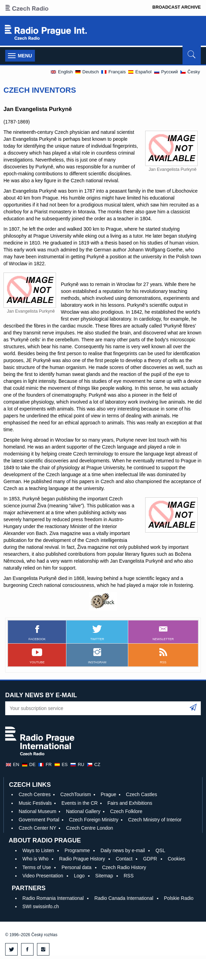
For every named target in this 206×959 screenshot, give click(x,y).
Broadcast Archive (176, 7)
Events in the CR (80, 803)
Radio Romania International (53, 898)
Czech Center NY (37, 828)
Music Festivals (35, 803)
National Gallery (83, 811)
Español (140, 71)
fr (45, 764)
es (61, 764)
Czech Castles (141, 794)
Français (113, 71)
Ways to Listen (38, 850)
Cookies (176, 858)
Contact (124, 858)
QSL (160, 850)
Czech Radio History (124, 867)
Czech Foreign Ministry (93, 819)
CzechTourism (75, 794)
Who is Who (35, 858)
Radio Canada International (123, 898)
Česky (190, 71)
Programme (77, 850)
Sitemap (104, 875)
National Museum (37, 811)
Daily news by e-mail (123, 850)
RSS (129, 875)
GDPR (150, 858)
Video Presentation (42, 875)
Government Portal (39, 819)
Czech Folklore (126, 811)
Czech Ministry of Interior (155, 819)
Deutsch (87, 71)
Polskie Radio (179, 898)
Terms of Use (36, 867)
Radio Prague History (82, 858)
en (12, 764)
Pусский (165, 71)
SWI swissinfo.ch (40, 906)
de (28, 764)
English (61, 71)
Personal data (76, 867)
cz (93, 764)
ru (77, 764)
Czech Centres (35, 794)
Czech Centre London (89, 828)
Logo (79, 875)
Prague (108, 794)
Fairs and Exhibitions (129, 803)
